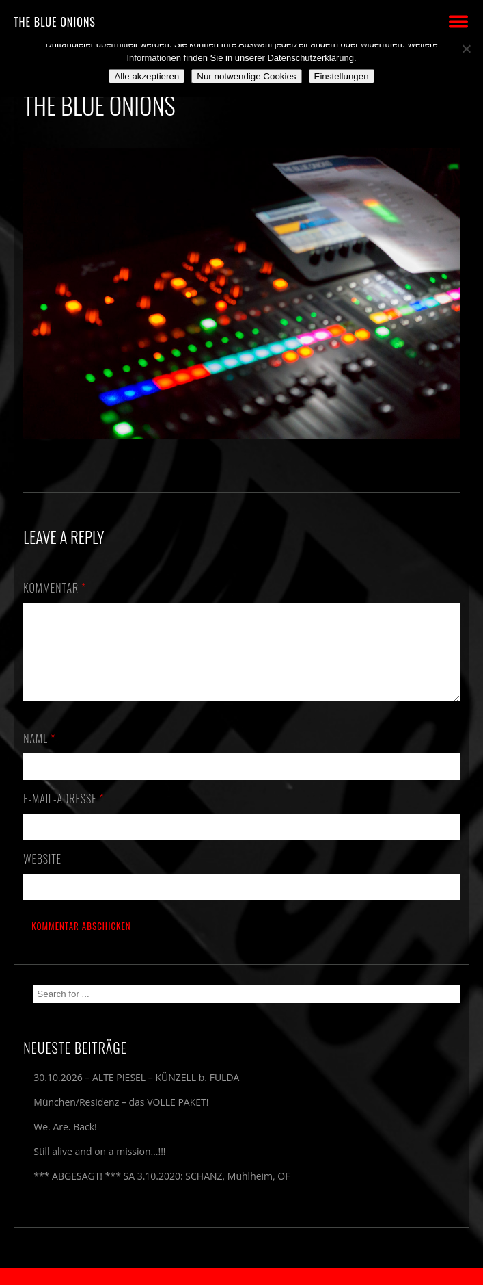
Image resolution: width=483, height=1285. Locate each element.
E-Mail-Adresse (63, 815)
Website (42, 875)
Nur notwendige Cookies (246, 76)
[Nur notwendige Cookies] (466, 48)
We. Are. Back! (64, 1143)
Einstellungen (341, 76)
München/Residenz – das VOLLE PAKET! (120, 1118)
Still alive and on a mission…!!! (99, 1167)
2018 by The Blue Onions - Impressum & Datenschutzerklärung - (242, 1276)
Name (39, 755)
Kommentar (54, 588)
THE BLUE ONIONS (55, 22)
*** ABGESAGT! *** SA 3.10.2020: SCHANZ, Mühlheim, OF (161, 1192)
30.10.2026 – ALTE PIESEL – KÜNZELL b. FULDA (136, 1093)
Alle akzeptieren (146, 76)
